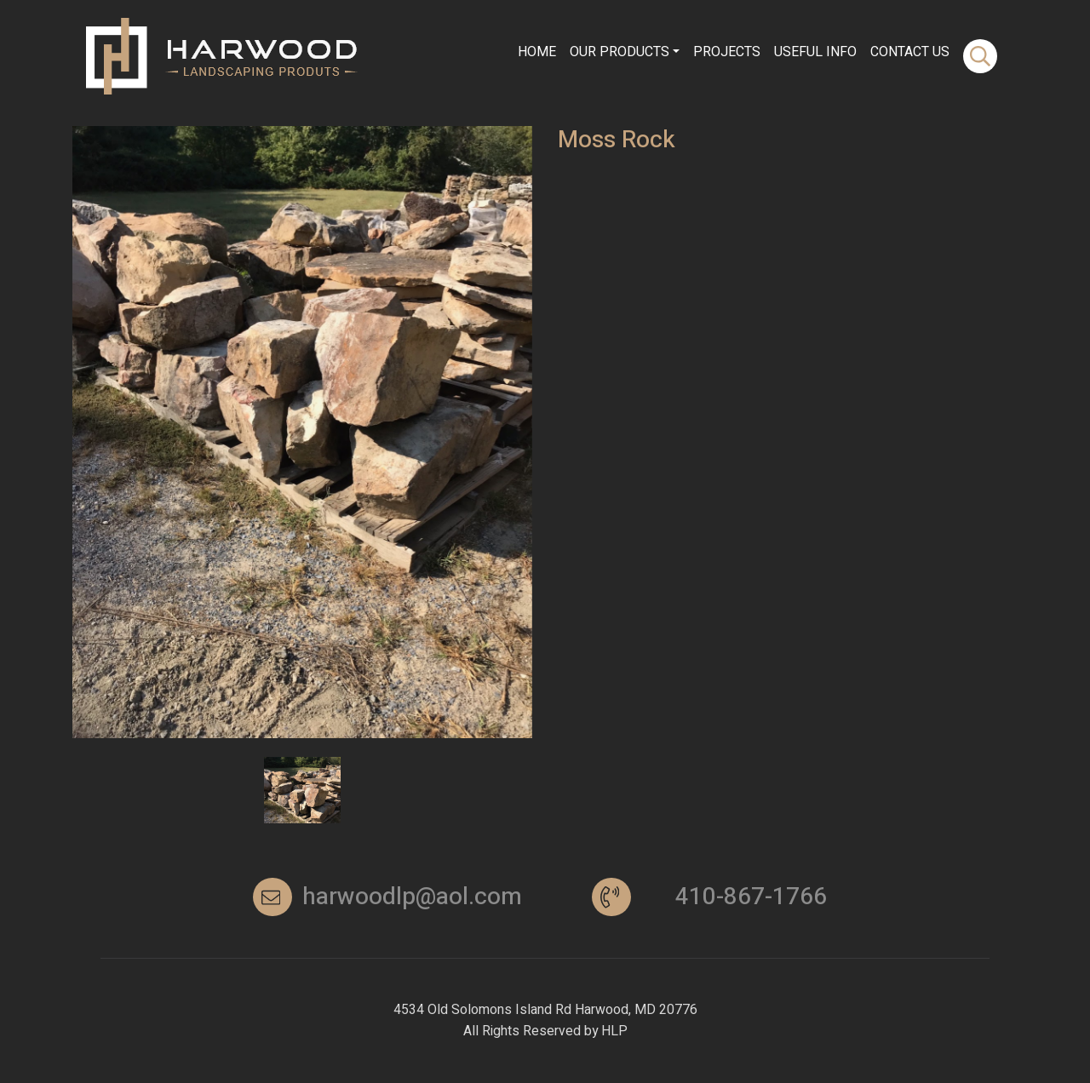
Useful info (815, 47)
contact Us (909, 47)
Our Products (619, 47)
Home (537, 47)
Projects (726, 47)
